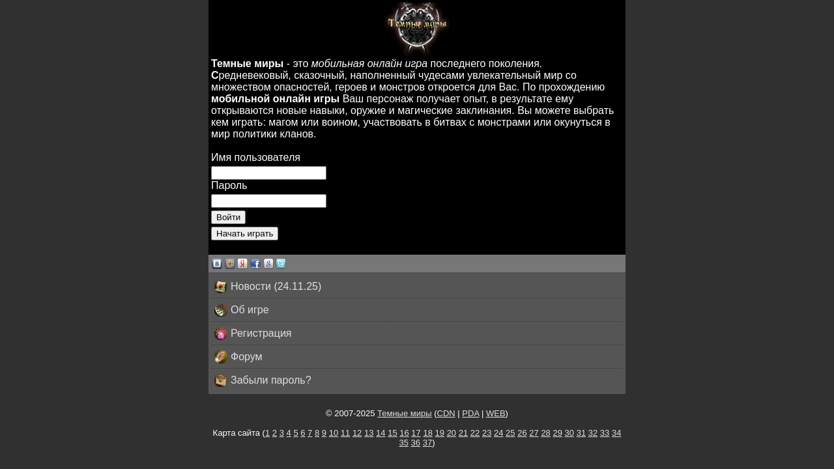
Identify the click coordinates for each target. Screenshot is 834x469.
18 (427, 433)
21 (463, 433)
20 (451, 433)
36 (415, 443)
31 (581, 433)
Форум (238, 356)
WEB (496, 413)
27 (533, 433)
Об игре (241, 310)
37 (427, 443)
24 (498, 433)
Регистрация (253, 333)
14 (380, 433)
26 (521, 433)
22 (475, 433)
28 (545, 433)
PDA (470, 413)
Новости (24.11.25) (267, 286)
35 (404, 443)
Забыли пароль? (262, 380)
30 (569, 433)
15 (392, 433)
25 (510, 433)
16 (404, 433)
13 (368, 433)
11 (345, 433)
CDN (446, 413)
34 (616, 433)
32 (592, 433)
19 (439, 433)
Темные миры (404, 413)
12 (357, 433)
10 (333, 433)
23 (486, 433)
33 (604, 433)
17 (415, 433)
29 (557, 433)
